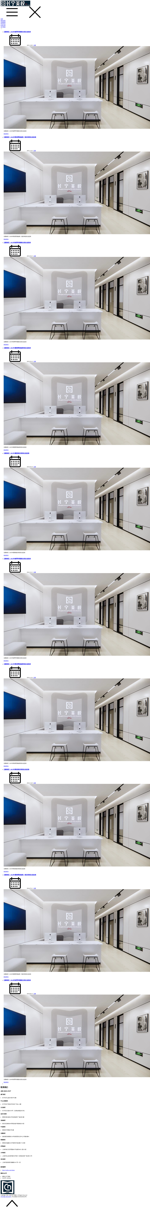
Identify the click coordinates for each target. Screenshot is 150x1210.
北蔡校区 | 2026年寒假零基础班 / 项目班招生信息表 (20, 137)
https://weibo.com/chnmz (8, 1170)
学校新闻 (3, 22)
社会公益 (3, 25)
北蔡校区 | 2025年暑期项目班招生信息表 (16, 453)
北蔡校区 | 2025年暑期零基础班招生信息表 (17, 348)
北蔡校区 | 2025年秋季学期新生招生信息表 (17, 242)
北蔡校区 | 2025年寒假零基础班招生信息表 (17, 664)
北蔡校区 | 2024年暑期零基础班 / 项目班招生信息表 (20, 875)
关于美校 (3, 27)
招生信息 (3, 20)
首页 (2, 19)
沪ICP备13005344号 (6, 1196)
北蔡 (34, 45)
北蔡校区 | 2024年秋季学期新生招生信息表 (17, 980)
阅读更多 (6, 133)
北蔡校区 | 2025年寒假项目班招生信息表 (16, 769)
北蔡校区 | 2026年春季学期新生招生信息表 (17, 32)
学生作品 (3, 23)
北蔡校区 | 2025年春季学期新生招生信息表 (17, 558)
